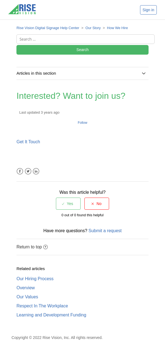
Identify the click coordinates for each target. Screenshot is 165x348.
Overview (25, 287)
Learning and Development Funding (51, 315)
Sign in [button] (148, 10)
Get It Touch (28, 141)
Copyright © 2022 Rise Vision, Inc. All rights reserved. (57, 337)
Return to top (32, 247)
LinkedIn (36, 171)
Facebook (19, 171)
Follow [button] (82, 123)
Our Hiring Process (34, 278)
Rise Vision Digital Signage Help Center (47, 28)
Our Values (27, 296)
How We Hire (117, 28)
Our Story (93, 28)
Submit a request (105, 230)
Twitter (28, 171)
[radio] (68, 204)
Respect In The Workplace (42, 306)
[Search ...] (85, 39)
